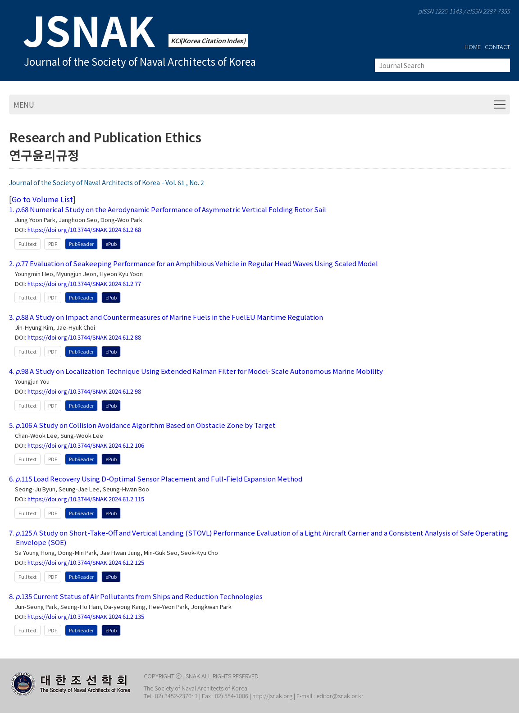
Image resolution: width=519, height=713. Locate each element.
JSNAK (89, 29)
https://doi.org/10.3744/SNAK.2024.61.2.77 (84, 284)
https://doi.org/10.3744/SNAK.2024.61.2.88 (84, 337)
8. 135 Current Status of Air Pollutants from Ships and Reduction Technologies (136, 596)
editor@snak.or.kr (339, 695)
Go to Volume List (42, 199)
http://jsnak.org (272, 695)
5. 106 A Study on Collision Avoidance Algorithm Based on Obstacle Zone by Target (142, 425)
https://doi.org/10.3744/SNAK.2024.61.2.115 (85, 499)
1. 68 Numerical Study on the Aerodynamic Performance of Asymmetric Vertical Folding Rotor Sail (167, 209)
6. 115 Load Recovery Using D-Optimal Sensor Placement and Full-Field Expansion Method (155, 478)
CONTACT (497, 46)
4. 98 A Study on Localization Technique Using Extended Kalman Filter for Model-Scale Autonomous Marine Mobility (196, 371)
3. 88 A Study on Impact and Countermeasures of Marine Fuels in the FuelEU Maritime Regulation (166, 317)
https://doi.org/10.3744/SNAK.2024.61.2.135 (85, 617)
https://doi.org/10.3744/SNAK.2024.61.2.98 (84, 391)
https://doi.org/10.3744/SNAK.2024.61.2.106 (85, 446)
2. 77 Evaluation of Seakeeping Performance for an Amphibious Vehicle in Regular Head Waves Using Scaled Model (193, 263)
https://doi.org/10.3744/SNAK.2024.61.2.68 (84, 230)
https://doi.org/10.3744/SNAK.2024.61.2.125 (85, 563)
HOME (472, 46)
